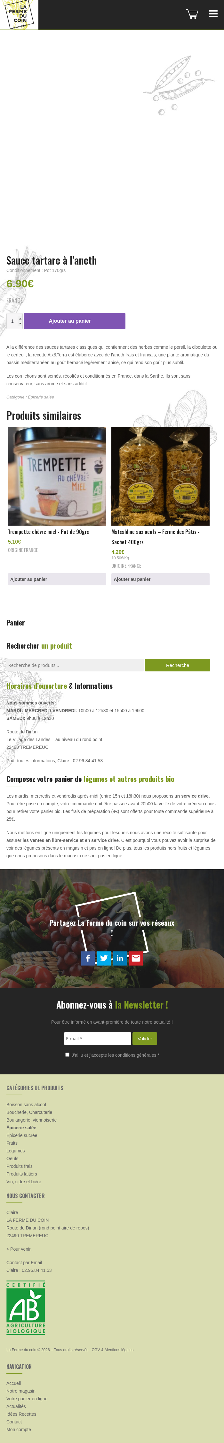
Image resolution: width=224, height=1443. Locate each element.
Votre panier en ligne (26, 1398)
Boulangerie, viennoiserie (31, 1120)
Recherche (177, 665)
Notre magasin (21, 1391)
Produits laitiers (21, 1173)
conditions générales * (137, 1055)
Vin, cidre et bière (23, 1181)
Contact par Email (24, 1262)
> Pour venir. (19, 1249)
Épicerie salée (41, 397)
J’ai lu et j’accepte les (112, 1055)
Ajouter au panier (70, 321)
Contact (14, 1421)
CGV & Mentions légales (112, 1350)
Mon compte (18, 1429)
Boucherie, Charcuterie (29, 1112)
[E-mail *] (97, 1038)
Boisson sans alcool (26, 1104)
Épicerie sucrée (21, 1135)
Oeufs (12, 1158)
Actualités (16, 1406)
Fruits (12, 1143)
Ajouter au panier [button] (28, 579)
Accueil (13, 1383)
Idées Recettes (21, 1414)
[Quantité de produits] (14, 321)
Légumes (15, 1150)
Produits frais (19, 1166)
